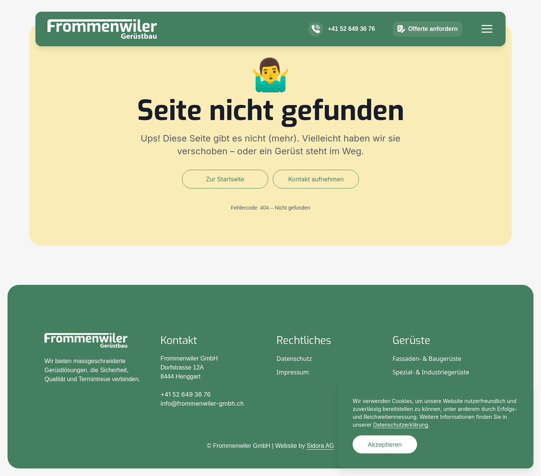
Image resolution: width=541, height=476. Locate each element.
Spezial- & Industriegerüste (431, 372)
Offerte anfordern (427, 40)
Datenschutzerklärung (400, 424)
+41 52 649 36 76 (351, 39)
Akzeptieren (385, 444)
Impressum (293, 372)
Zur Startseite (225, 179)
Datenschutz (294, 358)
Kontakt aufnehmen (316, 179)
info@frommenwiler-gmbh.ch (202, 403)
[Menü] (487, 39)
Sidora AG (320, 446)
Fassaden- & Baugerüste (427, 358)
